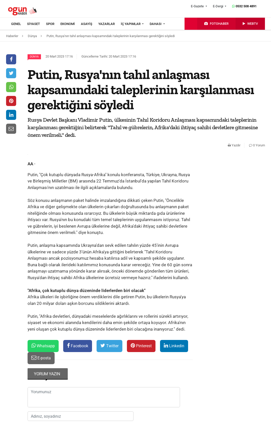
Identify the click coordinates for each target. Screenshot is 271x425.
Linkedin (174, 345)
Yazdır (234, 145)
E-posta (41, 357)
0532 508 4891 (244, 6)
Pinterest (141, 345)
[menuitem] (19, 24)
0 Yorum (257, 145)
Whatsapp (43, 345)
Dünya (34, 56)
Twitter (109, 345)
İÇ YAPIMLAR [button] (131, 24)
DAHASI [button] (156, 24)
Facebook (77, 345)
